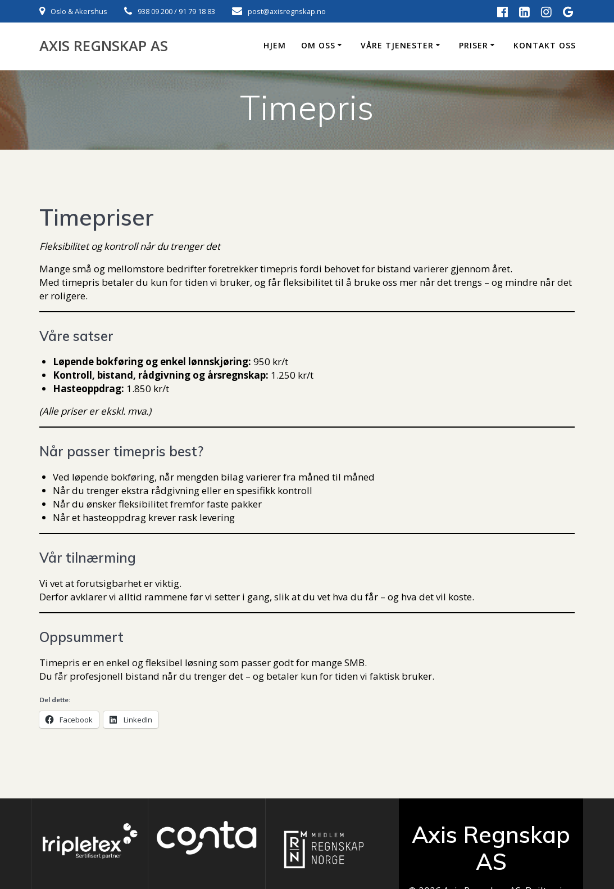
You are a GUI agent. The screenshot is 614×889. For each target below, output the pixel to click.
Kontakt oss (544, 45)
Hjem (274, 45)
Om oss (318, 45)
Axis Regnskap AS (103, 46)
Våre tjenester (397, 45)
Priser (473, 45)
